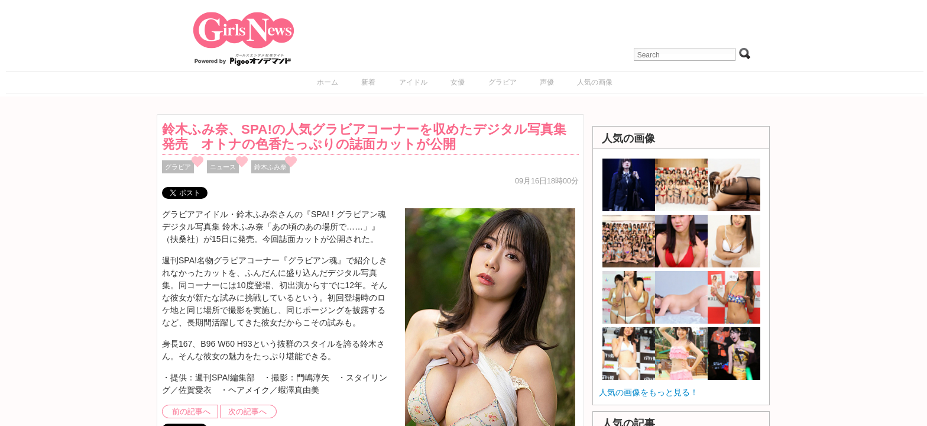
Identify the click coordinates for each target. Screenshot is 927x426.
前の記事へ (191, 412)
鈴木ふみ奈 (270, 166)
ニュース (223, 166)
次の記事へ (247, 412)
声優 (547, 82)
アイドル (413, 82)
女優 (457, 82)
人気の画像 (594, 82)
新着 (368, 82)
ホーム (327, 82)
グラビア (502, 82)
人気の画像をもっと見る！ (648, 392)
